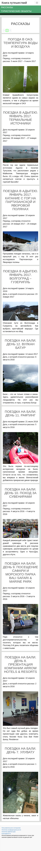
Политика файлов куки (9, 832)
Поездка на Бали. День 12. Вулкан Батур (20, 344)
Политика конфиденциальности (11, 830)
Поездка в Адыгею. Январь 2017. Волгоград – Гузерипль (20, 276)
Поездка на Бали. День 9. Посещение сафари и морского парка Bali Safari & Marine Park (20, 572)
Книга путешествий (14, 2)
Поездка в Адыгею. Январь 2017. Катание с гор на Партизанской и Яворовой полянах (20, 200)
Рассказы (7, 7)
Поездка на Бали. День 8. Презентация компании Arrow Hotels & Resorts (20, 664)
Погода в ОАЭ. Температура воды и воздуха (20, 42)
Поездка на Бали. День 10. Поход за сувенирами (20, 493)
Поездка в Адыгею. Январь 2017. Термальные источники (20, 118)
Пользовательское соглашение (11, 828)
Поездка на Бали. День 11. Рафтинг (20, 413)
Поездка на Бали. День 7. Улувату (20, 750)
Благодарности (6, 833)
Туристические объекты (16, 11)
